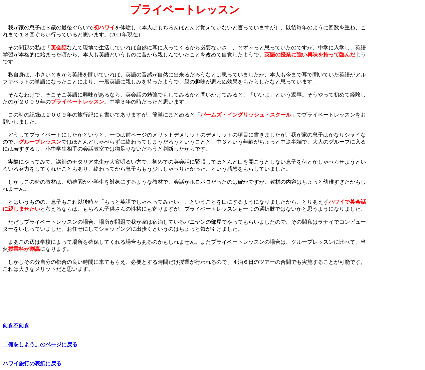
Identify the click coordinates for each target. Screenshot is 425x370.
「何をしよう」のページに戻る (40, 344)
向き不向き (16, 325)
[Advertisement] (394, 104)
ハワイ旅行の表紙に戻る (32, 363)
